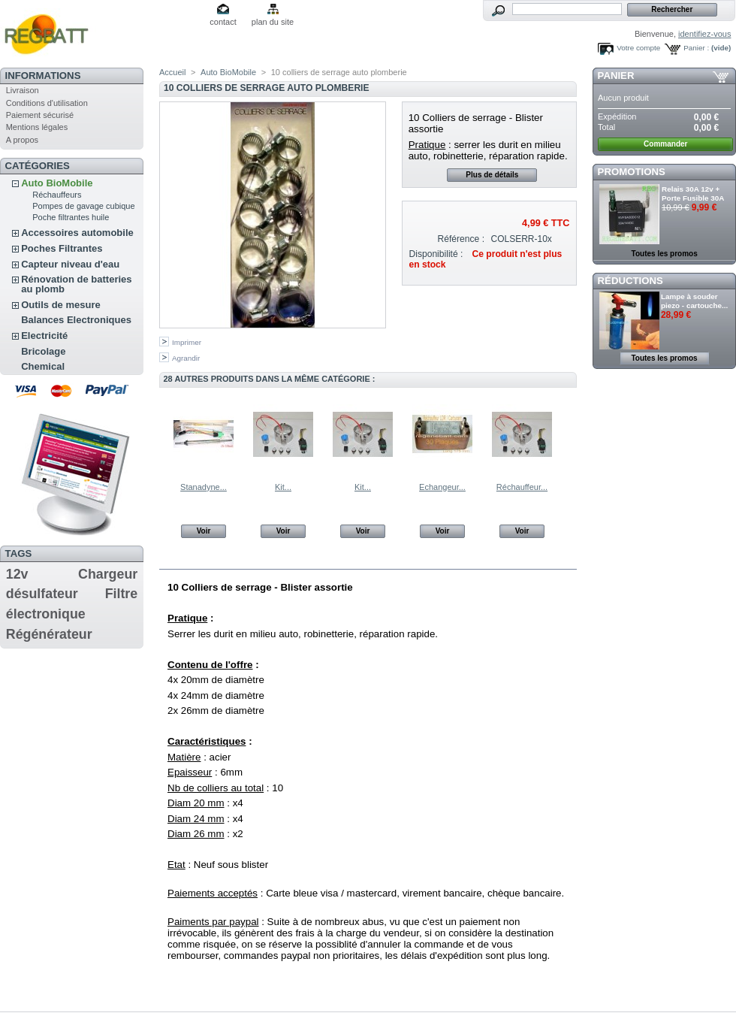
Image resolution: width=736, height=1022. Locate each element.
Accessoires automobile (77, 232)
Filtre (121, 593)
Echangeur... (442, 486)
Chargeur (107, 574)
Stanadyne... (203, 486)
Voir (204, 531)
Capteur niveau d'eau (70, 264)
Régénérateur (49, 634)
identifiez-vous (704, 33)
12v (17, 574)
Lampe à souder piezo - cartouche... (694, 301)
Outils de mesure (60, 304)
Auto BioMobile (56, 183)
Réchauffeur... (521, 486)
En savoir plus (211, 559)
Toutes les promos (665, 253)
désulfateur (42, 593)
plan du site (273, 21)
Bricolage (43, 351)
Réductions (630, 280)
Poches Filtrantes (61, 248)
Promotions (631, 171)
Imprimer (186, 342)
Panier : (696, 48)
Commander (665, 144)
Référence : (461, 239)
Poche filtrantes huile (70, 217)
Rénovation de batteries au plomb (76, 284)
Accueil (172, 72)
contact (223, 21)
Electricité (44, 335)
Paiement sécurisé (40, 114)
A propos (22, 139)
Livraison (22, 90)
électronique (46, 613)
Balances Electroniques (76, 319)
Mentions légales (37, 127)
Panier (616, 75)
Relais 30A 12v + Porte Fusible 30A (693, 193)
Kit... (283, 486)
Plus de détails (492, 175)
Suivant (570, 433)
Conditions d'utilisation (47, 102)
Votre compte (638, 48)
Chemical (43, 366)
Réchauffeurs (56, 194)
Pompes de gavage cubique (83, 205)
